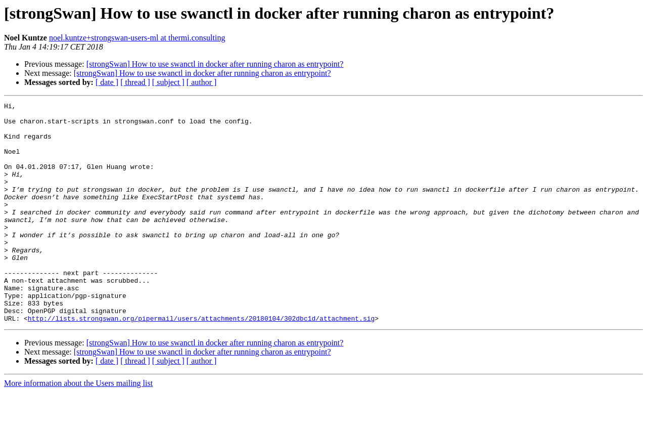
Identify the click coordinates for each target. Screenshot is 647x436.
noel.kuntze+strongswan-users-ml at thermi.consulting (137, 37)
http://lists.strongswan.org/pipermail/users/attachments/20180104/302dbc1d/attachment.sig (201, 362)
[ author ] (202, 82)
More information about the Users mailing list (78, 427)
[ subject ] (168, 82)
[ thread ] (135, 82)
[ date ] (107, 82)
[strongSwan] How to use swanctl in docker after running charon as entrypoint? (215, 64)
